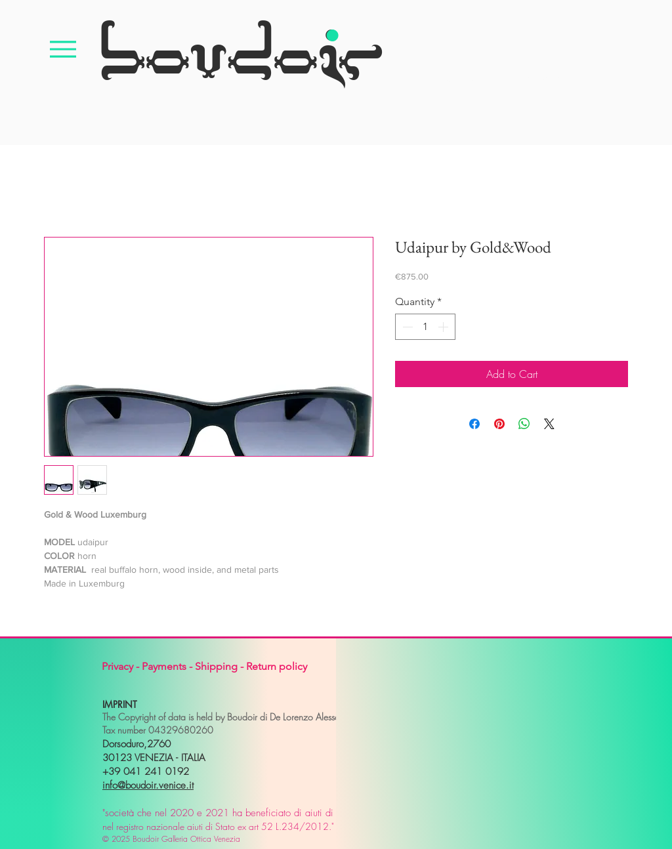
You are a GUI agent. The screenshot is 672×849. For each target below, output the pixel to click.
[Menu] (63, 49)
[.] (332, 10)
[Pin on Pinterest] (499, 424)
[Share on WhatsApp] (524, 424)
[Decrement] (406, 326)
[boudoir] (240, 49)
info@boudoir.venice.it (148, 785)
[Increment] (444, 326)
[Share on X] (549, 424)
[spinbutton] (425, 326)
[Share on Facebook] (474, 424)
